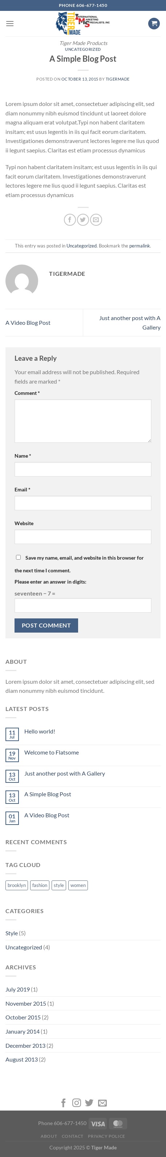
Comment (27, 393)
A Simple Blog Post (47, 793)
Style (11, 932)
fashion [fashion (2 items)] (39, 885)
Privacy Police (106, 1136)
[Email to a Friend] (96, 220)
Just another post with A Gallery (64, 773)
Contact (73, 1136)
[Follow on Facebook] (63, 1103)
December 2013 (25, 1045)
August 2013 (21, 1059)
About (49, 1136)
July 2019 (17, 989)
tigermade (118, 79)
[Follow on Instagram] (76, 1103)
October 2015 (23, 1017)
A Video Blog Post (27, 322)
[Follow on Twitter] (89, 1103)
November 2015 (25, 1003)
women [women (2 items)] (78, 885)
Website (24, 523)
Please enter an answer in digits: (50, 581)
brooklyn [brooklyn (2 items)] (17, 885)
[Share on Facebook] (70, 220)
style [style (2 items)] (59, 885)
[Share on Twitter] (83, 220)
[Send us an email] (102, 1103)
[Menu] (9, 23)
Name (23, 456)
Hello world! (39, 731)
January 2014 (22, 1031)
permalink (139, 246)
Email (23, 489)
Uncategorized (83, 49)
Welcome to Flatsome (51, 752)
